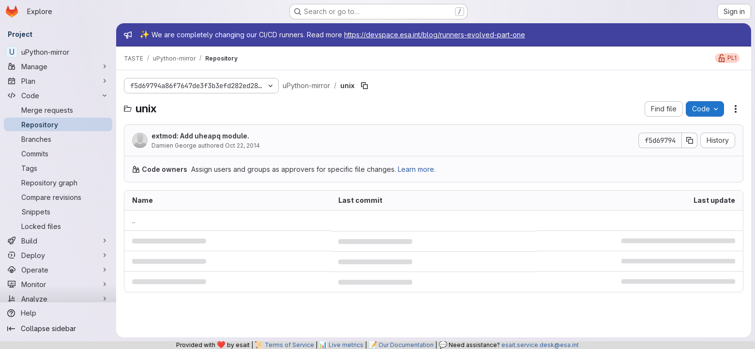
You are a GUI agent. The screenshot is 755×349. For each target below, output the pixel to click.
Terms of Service (289, 345)
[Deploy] (58, 255)
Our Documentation (406, 345)
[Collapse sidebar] (58, 328)
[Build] (58, 240)
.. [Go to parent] (133, 220)
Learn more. (417, 169)
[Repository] (58, 124)
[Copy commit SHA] (689, 140)
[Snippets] (58, 211)
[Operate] (58, 269)
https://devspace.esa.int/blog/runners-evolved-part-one (434, 34)
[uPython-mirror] (58, 52)
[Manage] (58, 66)
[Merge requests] (58, 110)
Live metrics (346, 345)
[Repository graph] (58, 182)
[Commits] (58, 153)
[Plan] (58, 81)
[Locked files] (58, 226)
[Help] (58, 313)
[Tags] (58, 168)
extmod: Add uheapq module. (200, 136)
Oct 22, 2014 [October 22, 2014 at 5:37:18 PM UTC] (242, 145)
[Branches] (58, 139)
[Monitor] (58, 284)
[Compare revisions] (58, 197)
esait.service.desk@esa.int (540, 345)
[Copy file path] (364, 85)
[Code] (58, 95)
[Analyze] (58, 298)
